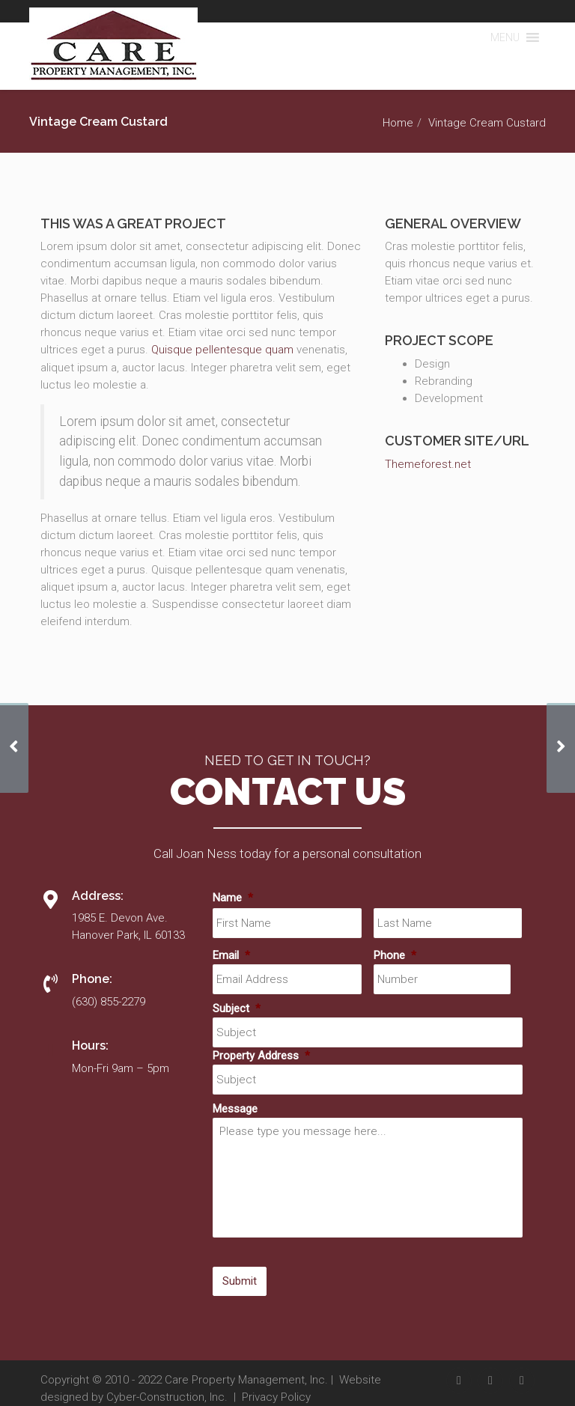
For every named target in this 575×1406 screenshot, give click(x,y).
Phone (395, 955)
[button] (505, 37)
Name (233, 897)
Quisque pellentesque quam (222, 349)
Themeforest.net (428, 464)
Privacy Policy (276, 1397)
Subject (237, 1008)
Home (398, 123)
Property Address (261, 1055)
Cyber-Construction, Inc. (167, 1397)
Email (231, 955)
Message (235, 1109)
